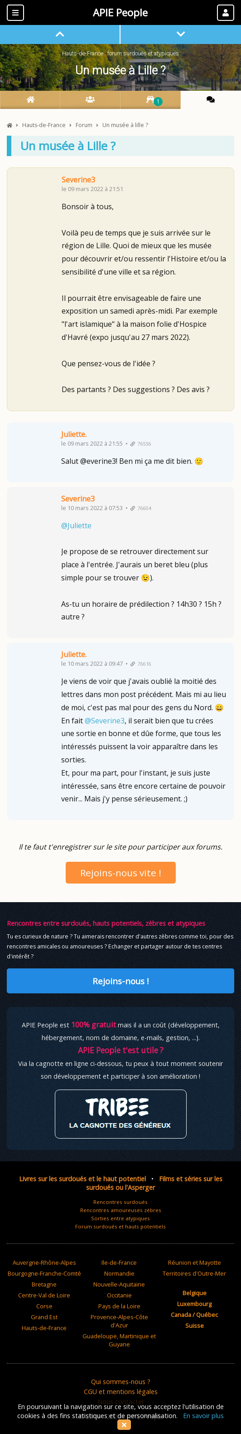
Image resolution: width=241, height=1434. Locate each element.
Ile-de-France (119, 1262)
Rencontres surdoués (120, 1201)
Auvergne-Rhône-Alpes (44, 1262)
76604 (140, 508)
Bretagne (44, 1284)
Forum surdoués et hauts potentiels (120, 1226)
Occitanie (119, 1295)
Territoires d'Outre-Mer (194, 1273)
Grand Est (44, 1317)
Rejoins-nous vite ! (120, 872)
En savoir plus (203, 1415)
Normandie (119, 1273)
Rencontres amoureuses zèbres (120, 1210)
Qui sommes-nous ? (120, 1381)
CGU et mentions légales (121, 1391)
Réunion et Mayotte (194, 1262)
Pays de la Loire (119, 1306)
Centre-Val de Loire (44, 1295)
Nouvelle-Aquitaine (119, 1284)
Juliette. (74, 434)
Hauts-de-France (44, 1328)
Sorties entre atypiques (120, 1218)
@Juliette (76, 525)
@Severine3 (105, 721)
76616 (140, 664)
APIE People (120, 12)
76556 (140, 444)
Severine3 (78, 180)
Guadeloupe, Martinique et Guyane (119, 1340)
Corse (44, 1306)
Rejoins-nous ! (120, 981)
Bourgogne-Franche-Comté (44, 1273)
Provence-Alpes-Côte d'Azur (119, 1321)
